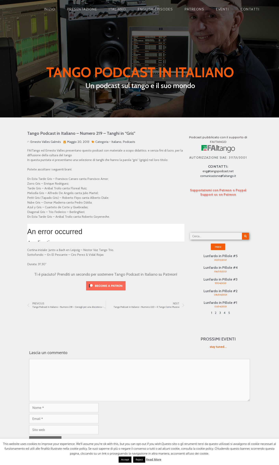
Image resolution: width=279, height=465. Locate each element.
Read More (153, 459)
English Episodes (155, 9)
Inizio (49, 9)
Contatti (250, 9)
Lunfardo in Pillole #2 (220, 291)
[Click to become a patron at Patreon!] (106, 291)
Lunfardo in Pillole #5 (221, 256)
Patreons (194, 9)
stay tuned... (218, 347)
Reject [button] (139, 459)
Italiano (117, 9)
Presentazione (82, 9)
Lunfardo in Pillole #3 (220, 279)
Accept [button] (125, 459)
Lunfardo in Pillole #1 (220, 302)
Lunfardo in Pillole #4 (221, 267)
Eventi (222, 9)
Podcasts (129, 142)
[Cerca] (245, 236)
